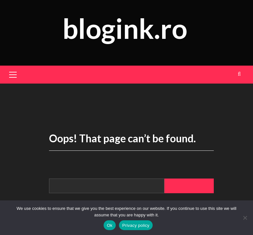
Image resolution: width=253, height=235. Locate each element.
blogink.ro (124, 28)
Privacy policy (135, 225)
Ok (109, 225)
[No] (245, 217)
